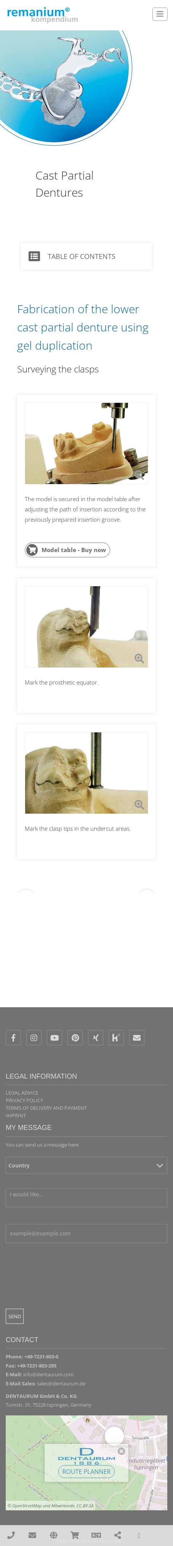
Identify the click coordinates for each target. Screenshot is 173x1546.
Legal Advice (22, 1092)
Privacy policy (24, 1100)
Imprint (16, 1115)
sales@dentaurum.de (61, 1383)
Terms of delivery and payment (46, 1107)
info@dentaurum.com (48, 1374)
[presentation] (64, 1296)
